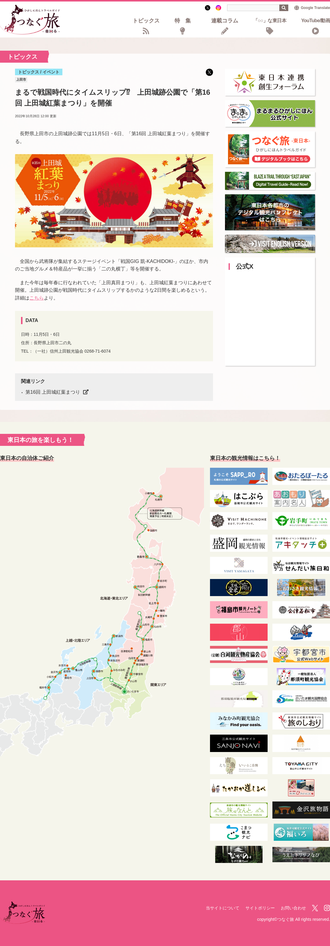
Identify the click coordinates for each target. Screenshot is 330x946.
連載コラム (224, 21)
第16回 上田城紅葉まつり (53, 392)
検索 (283, 7)
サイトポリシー (260, 908)
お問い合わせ (293, 908)
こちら (36, 297)
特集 (185, 21)
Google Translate (315, 8)
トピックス (146, 21)
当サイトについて (222, 908)
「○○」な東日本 (269, 21)
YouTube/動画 (315, 21)
